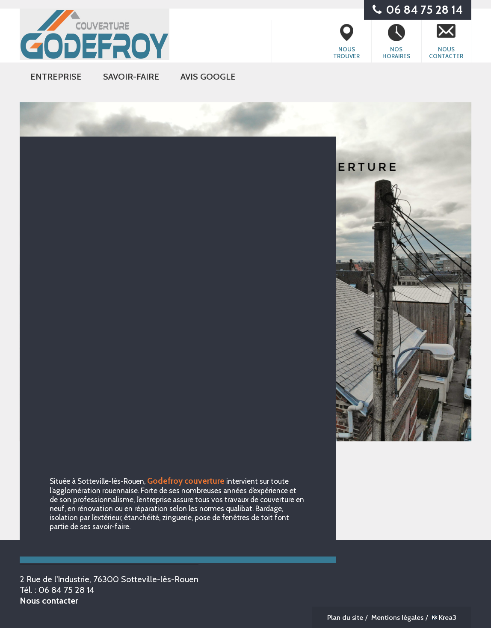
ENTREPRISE (56, 76)
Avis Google (208, 76)
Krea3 (444, 617)
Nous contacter (49, 600)
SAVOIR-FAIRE (131, 76)
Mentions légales (397, 617)
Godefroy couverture (186, 481)
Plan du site (345, 617)
